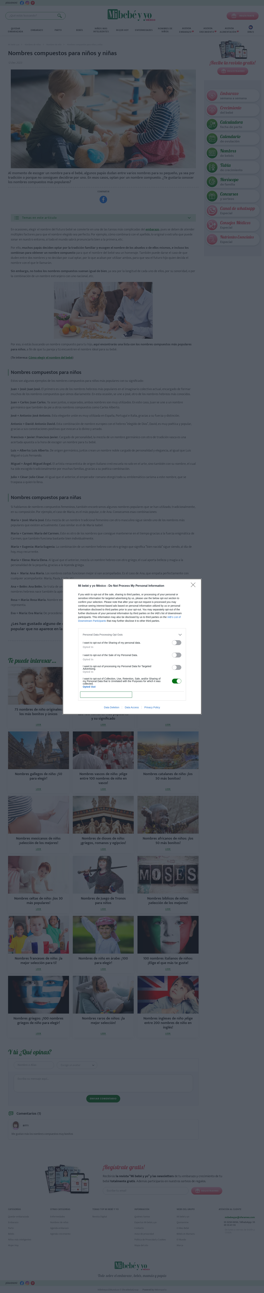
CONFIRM (106, 694)
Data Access (132, 707)
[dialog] (132, 646)
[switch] (176, 642)
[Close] (194, 586)
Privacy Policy (152, 707)
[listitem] (132, 635)
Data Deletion (111, 707)
